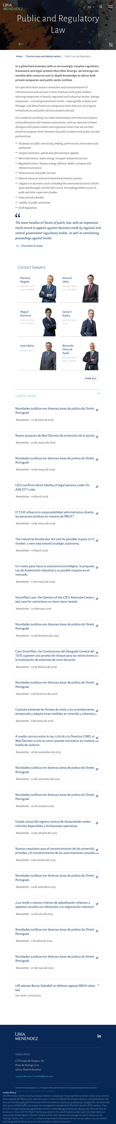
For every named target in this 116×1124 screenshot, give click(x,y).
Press (17, 1120)
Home (19, 56)
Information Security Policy (28, 1109)
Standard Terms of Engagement (73, 1109)
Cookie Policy (64, 1098)
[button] (21, 44)
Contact (62, 1115)
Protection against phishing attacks (75, 1104)
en (90, 7)
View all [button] (90, 378)
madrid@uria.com (43, 1076)
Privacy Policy (21, 1104)
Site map (19, 1098)
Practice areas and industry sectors (43, 56)
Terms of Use (21, 1115)
